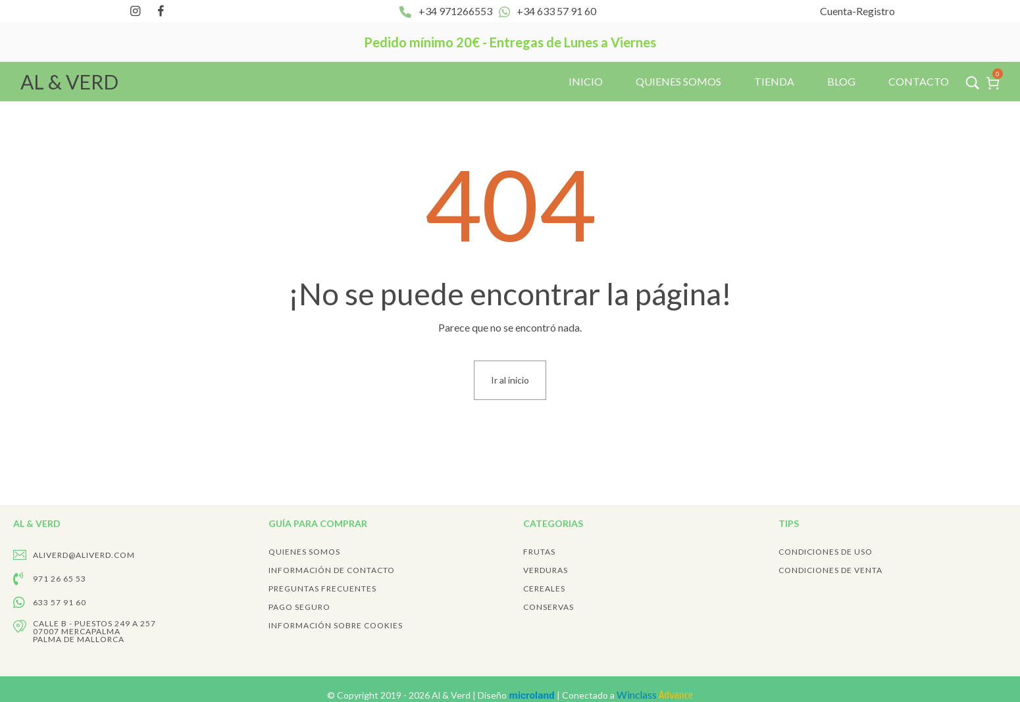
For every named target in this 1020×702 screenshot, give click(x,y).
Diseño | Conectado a (585, 695)
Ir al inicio (510, 380)
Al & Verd (452, 695)
